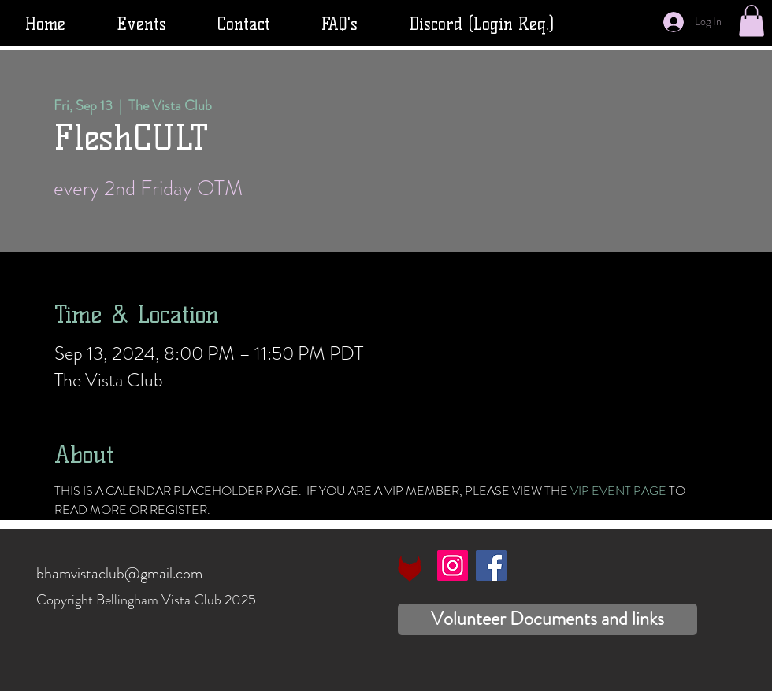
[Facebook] (491, 565)
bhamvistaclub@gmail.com (119, 573)
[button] (751, 21)
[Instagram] (452, 565)
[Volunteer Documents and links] (547, 619)
